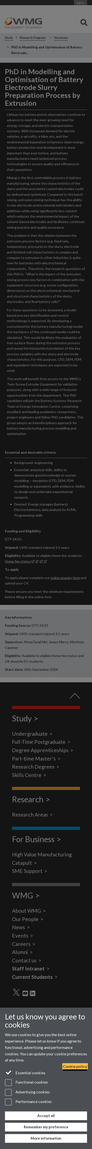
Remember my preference (46, 1127)
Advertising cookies (27, 1092)
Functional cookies (26, 1083)
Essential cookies (25, 1072)
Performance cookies (28, 1102)
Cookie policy (75, 1066)
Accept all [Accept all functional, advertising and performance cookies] (46, 1115)
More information (46, 1138)
